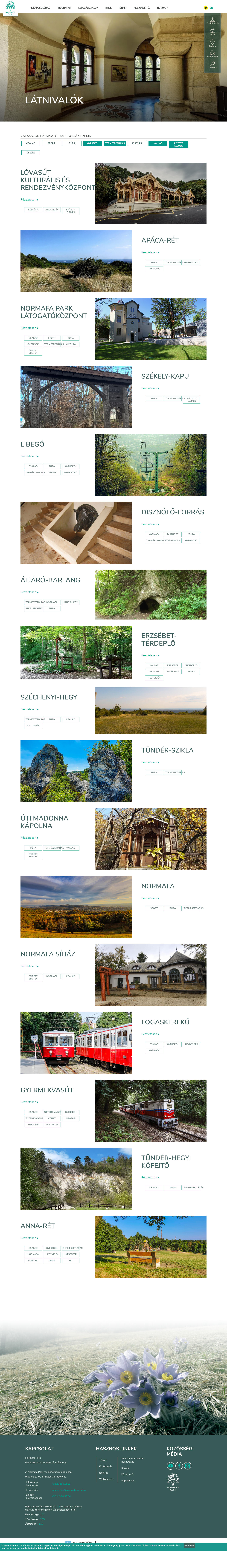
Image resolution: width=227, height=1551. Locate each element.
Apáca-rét (160, 240)
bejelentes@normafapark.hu (69, 1490)
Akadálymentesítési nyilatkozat (132, 1460)
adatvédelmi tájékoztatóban (143, 1545)
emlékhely (172, 671)
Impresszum (128, 1480)
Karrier (125, 1468)
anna (52, 1260)
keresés (213, 65)
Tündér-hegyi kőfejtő (166, 1162)
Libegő (32, 444)
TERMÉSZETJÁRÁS (115, 143)
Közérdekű (127, 1474)
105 (42, 1519)
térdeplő (191, 665)
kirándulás (173, 540)
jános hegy (71, 602)
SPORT (51, 143)
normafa (154, 268)
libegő (52, 472)
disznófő (172, 534)
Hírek (108, 7)
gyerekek (172, 1044)
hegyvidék (52, 209)
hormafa (33, 1254)
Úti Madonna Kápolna (44, 822)
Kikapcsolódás (40, 7)
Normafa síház (47, 954)
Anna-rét (37, 1226)
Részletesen (29, 199)
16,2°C (212, 32)
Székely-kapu (165, 376)
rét (71, 1260)
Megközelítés (142, 7)
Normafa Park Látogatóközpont (53, 312)
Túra (154, 262)
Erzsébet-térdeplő (159, 639)
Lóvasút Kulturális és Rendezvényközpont (58, 180)
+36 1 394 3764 (61, 1496)
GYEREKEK (92, 143)
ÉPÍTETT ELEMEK (178, 144)
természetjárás (156, 540)
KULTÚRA (137, 143)
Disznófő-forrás (172, 512)
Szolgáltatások (88, 7)
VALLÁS (158, 143)
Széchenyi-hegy (48, 697)
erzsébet (172, 665)
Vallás (154, 665)
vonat (52, 1118)
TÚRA (72, 143)
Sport (52, 338)
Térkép (123, 7)
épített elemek (70, 211)
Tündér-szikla (167, 750)
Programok (64, 7)
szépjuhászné (34, 608)
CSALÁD (30, 143)
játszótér (71, 1254)
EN (211, 7)
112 (41, 1524)
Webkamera (106, 1479)
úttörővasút (52, 1112)
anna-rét (33, 1260)
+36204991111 (61, 1484)
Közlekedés (105, 1466)
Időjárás (103, 1473)
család (70, 719)
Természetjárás (175, 262)
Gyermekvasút (47, 1090)
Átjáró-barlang (50, 580)
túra (192, 534)
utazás (70, 1118)
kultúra (33, 209)
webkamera (213, 20)
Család (33, 338)
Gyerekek (33, 344)
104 (57, 1506)
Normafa (162, 7)
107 (42, 1514)
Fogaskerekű (165, 1022)
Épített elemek (33, 351)
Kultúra (71, 344)
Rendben (189, 1545)
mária (191, 671)
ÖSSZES (30, 152)
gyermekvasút (34, 1118)
